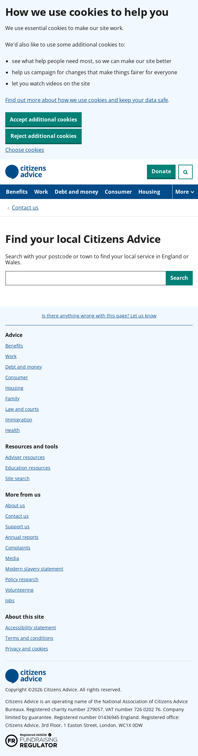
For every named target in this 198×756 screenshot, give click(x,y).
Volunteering (19, 590)
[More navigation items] (185, 191)
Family (12, 398)
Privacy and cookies (26, 648)
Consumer (118, 191)
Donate (161, 171)
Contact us (25, 207)
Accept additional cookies (43, 119)
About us (15, 505)
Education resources (27, 468)
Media (12, 558)
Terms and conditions (29, 638)
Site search (17, 478)
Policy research (22, 579)
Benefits (17, 191)
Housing (149, 191)
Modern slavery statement (34, 569)
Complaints (17, 547)
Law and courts (22, 409)
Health (12, 430)
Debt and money (76, 191)
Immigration (18, 419)
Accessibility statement (30, 627)
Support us (17, 526)
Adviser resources (25, 457)
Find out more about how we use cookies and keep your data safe (86, 100)
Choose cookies (24, 149)
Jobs (9, 600)
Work (41, 191)
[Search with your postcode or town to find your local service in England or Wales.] (85, 278)
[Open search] (185, 172)
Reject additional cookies (43, 136)
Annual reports (22, 537)
